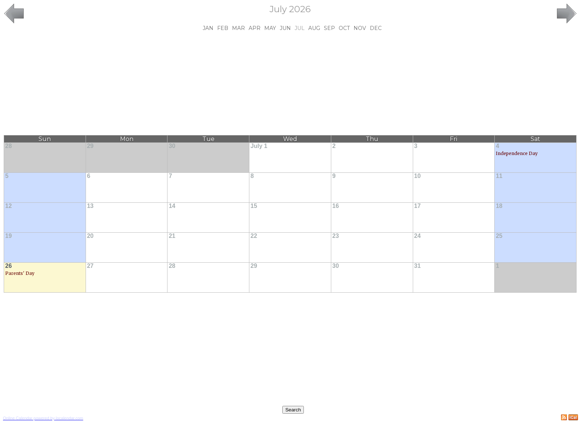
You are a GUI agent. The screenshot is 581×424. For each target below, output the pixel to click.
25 (499, 236)
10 (417, 176)
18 (499, 206)
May (270, 28)
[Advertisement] (290, 83)
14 (172, 206)
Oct (344, 28)
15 (253, 206)
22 (253, 236)
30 (172, 146)
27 (90, 266)
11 (499, 176)
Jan (208, 28)
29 (90, 146)
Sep (329, 28)
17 (417, 206)
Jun (285, 28)
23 (335, 236)
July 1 (258, 146)
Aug (314, 28)
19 (8, 236)
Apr (254, 28)
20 (90, 236)
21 (172, 236)
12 (8, 206)
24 (417, 236)
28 (8, 146)
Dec (376, 28)
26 (8, 266)
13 (90, 206)
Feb (222, 28)
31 (417, 266)
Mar (238, 28)
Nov (359, 28)
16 (335, 206)
